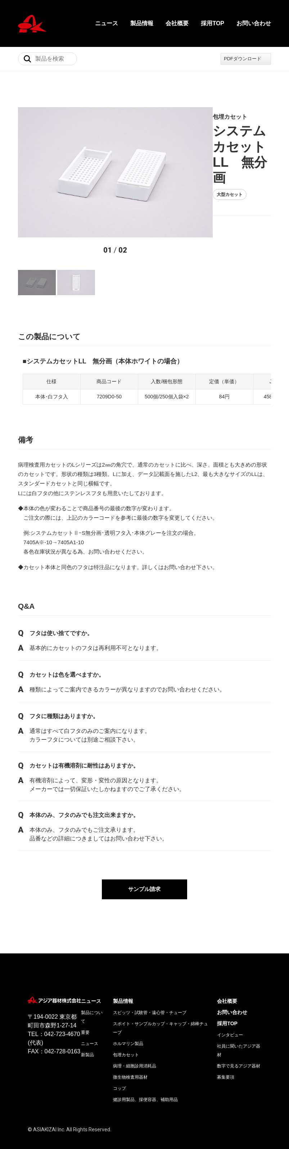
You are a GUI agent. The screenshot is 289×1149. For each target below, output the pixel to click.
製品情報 (141, 23)
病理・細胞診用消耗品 (134, 1038)
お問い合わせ (253, 23)
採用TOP (212, 23)
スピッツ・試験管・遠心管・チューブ (149, 984)
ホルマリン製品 (128, 1015)
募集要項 (225, 1049)
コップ (119, 1060)
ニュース (106, 23)
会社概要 (177, 23)
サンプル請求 (144, 861)
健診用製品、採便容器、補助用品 (145, 1071)
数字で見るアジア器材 (238, 1038)
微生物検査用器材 (130, 1049)
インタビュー (230, 1007)
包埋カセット (126, 1027)
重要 (85, 1004)
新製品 (87, 1027)
